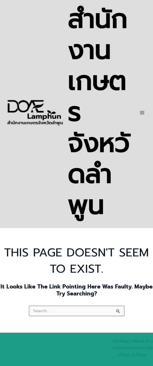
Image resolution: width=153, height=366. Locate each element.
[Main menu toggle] (142, 112)
